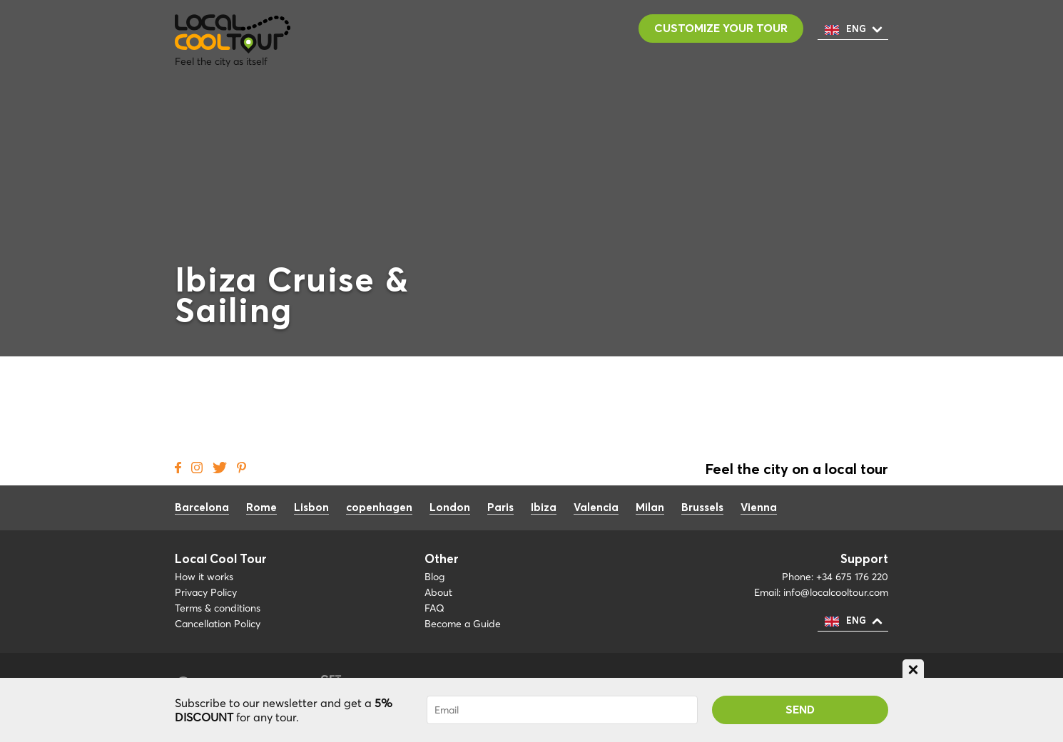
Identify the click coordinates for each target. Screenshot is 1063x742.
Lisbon (311, 508)
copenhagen (379, 508)
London (449, 508)
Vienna (759, 508)
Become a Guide (462, 623)
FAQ (434, 608)
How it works (204, 576)
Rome (261, 508)
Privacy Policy (206, 592)
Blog (434, 576)
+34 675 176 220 (852, 576)
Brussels (702, 508)
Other (441, 560)
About (438, 592)
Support (864, 560)
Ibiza (543, 508)
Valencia (596, 508)
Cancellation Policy (217, 623)
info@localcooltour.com (835, 592)
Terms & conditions (217, 608)
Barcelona (202, 508)
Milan (650, 508)
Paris (500, 508)
